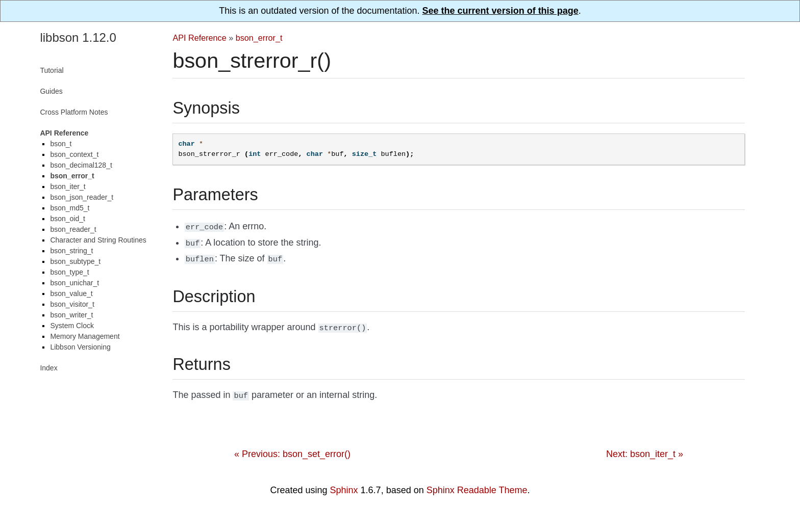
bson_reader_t (73, 229)
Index (48, 368)
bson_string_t (71, 251)
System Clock (72, 326)
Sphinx (344, 485)
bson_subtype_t (75, 261)
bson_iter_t (67, 186)
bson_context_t (74, 154)
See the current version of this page (500, 11)
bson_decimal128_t (81, 165)
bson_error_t (259, 37)
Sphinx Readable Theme (477, 485)
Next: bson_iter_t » (644, 449)
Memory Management (84, 336)
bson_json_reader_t (81, 197)
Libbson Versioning (80, 347)
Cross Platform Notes (74, 112)
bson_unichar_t (74, 283)
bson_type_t (69, 272)
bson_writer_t (71, 315)
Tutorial (51, 70)
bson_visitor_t (72, 304)
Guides (51, 91)
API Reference (199, 37)
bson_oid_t (67, 219)
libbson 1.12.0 (78, 37)
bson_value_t (71, 293)
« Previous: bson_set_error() (292, 449)
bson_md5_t (69, 208)
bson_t (60, 144)
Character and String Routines (98, 240)
